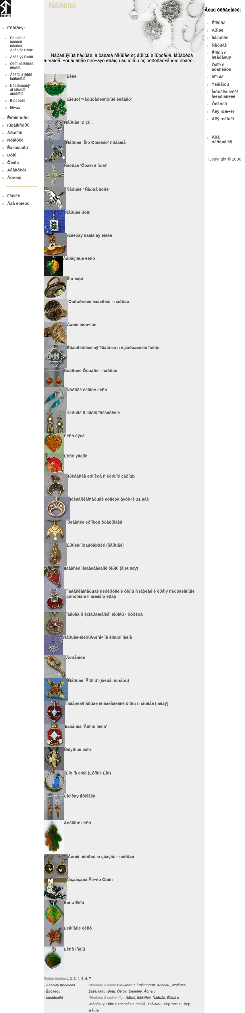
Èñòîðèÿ (135, 991)
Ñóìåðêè (15, 140)
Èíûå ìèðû (17, 101)
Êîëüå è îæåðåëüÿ (221, 55)
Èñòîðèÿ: (16, 28)
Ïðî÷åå (15, 108)
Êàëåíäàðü (17, 147)
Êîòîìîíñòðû (18, 117)
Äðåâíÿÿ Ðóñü (21, 57)
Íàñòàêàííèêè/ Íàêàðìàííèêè (225, 94)
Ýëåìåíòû (154, 1004)
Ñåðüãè (159, 998)
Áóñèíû (14, 177)
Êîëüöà (218, 22)
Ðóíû (12, 155)
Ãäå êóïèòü (18, 203)
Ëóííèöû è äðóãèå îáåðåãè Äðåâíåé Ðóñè (21, 44)
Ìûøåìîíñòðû (18, 125)
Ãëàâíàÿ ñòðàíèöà (60, 985)
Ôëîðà (13, 162)
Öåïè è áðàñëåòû (120, 1004)
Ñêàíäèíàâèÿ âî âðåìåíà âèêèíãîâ (20, 90)
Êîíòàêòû (53, 991)
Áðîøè (130, 998)
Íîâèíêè (13, 196)
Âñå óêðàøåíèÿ (222, 139)
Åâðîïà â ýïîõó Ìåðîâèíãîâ (21, 77)
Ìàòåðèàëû (54, 998)
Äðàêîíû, (163, 985)
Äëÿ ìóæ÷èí (172, 1004)
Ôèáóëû (219, 104)
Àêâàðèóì (16, 170)
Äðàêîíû (14, 132)
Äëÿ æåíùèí (223, 119)
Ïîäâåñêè (144, 998)
